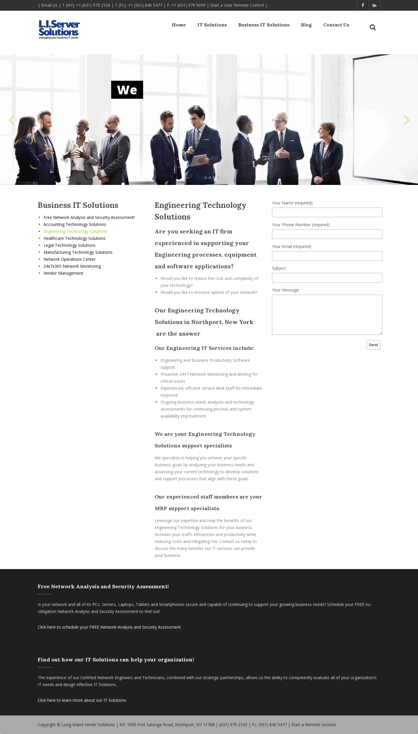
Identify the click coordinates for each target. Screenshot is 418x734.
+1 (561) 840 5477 (145, 5)
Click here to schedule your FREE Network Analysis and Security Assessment (109, 627)
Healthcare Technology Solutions (75, 238)
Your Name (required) (292, 203)
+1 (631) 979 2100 (93, 5)
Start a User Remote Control (237, 5)
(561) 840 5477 (273, 724)
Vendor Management (63, 273)
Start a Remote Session (313, 724)
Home (179, 25)
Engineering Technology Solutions (75, 231)
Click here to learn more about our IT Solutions (82, 700)
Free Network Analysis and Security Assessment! (89, 217)
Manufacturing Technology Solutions (78, 252)
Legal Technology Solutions (70, 245)
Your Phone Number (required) (301, 224)
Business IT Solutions (263, 25)
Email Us (49, 5)
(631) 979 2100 (233, 724)
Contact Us (336, 25)
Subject (279, 268)
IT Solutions (212, 25)
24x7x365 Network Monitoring (72, 266)
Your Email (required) (291, 246)
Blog (306, 25)
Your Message (285, 290)
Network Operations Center (70, 259)
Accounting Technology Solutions (75, 224)
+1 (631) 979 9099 (188, 5)
